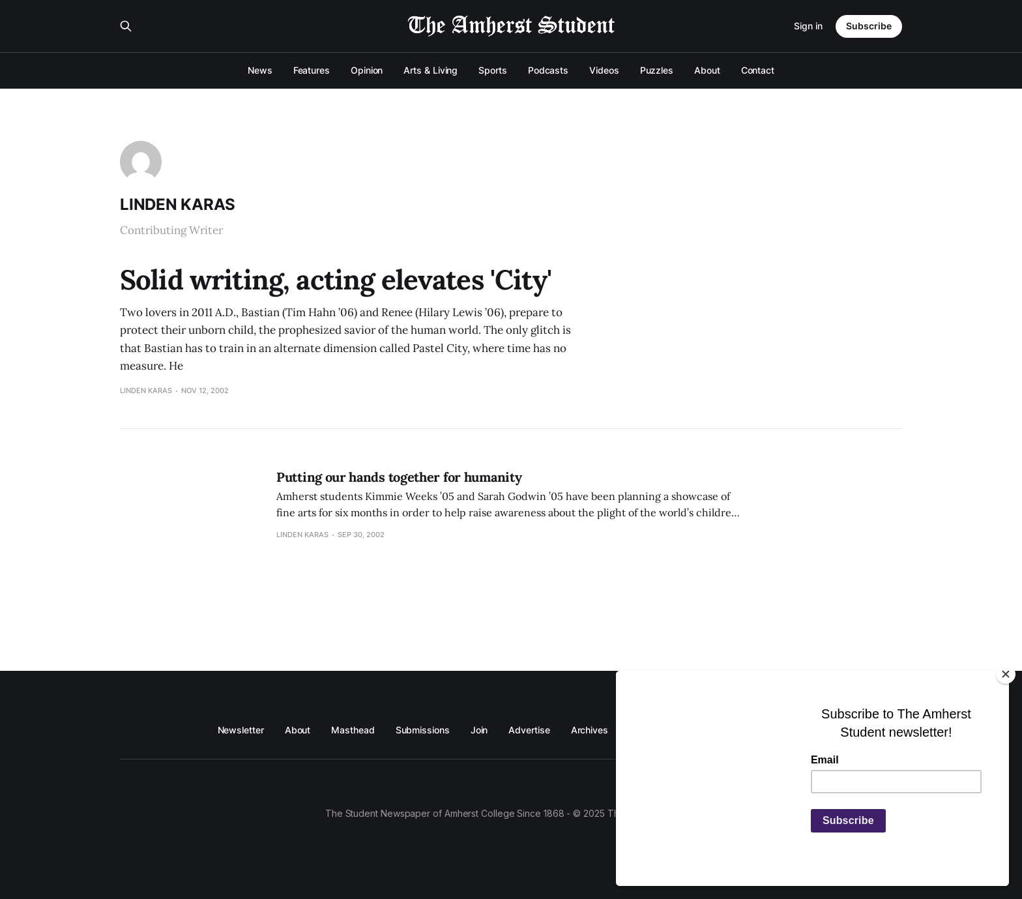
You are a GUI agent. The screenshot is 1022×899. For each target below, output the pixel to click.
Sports (492, 70)
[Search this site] (126, 26)
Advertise (528, 729)
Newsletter (241, 729)
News (260, 70)
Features (311, 70)
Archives (589, 729)
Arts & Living (430, 70)
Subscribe (869, 25)
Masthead (352, 729)
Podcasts (548, 70)
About (707, 70)
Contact (757, 70)
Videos (604, 70)
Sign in (808, 25)
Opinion (367, 70)
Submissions (423, 729)
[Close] (1005, 674)
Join (479, 729)
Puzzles (656, 70)
